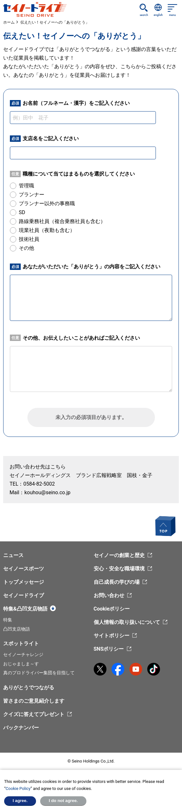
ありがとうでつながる (28, 687)
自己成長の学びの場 (117, 582)
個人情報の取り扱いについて (127, 622)
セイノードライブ (23, 595)
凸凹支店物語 (16, 629)
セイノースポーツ (23, 569)
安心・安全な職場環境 (119, 569)
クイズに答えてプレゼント (33, 714)
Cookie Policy (18, 788)
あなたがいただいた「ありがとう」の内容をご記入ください (85, 267)
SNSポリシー (109, 649)
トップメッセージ (23, 582)
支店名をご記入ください (44, 138)
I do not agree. (63, 800)
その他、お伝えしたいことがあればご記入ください (75, 338)
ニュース (13, 555)
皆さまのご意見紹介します (33, 701)
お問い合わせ (109, 595)
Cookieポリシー (112, 609)
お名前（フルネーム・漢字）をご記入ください (70, 103)
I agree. (20, 800)
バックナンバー (21, 728)
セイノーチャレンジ (23, 654)
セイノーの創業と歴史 (119, 555)
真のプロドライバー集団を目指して (39, 672)
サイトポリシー (111, 636)
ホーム (9, 22)
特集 (7, 619)
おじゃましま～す (21, 663)
